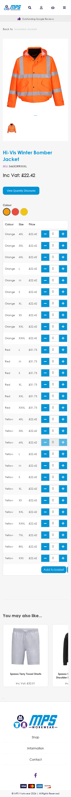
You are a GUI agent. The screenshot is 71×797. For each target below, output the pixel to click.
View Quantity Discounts (21, 190)
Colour (7, 205)
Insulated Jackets (25, 29)
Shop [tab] (35, 737)
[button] (35, 737)
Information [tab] (35, 748)
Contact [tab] (36, 759)
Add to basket (54, 569)
